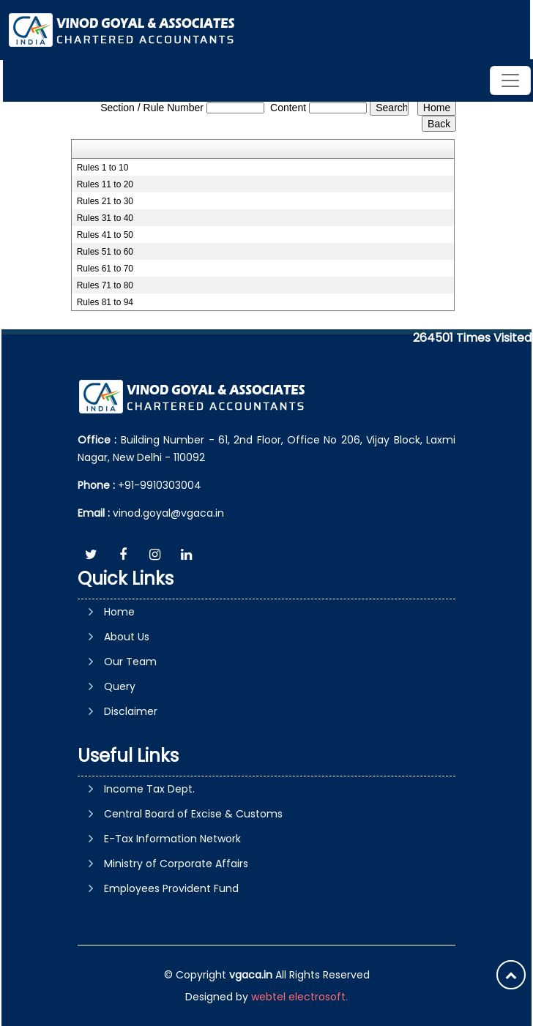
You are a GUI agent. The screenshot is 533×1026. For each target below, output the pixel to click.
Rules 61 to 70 (105, 268)
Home (119, 612)
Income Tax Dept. (149, 789)
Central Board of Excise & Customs (193, 814)
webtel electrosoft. (299, 996)
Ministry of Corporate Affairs (176, 863)
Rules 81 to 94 (105, 302)
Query (119, 686)
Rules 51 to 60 (105, 252)
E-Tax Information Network (172, 839)
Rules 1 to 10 (103, 167)
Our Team (130, 661)
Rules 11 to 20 (105, 184)
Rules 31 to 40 (105, 218)
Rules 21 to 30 (105, 201)
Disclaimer (130, 711)
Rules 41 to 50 (105, 235)
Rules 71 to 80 (105, 285)
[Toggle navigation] (510, 80)
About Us (126, 637)
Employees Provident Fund (171, 888)
